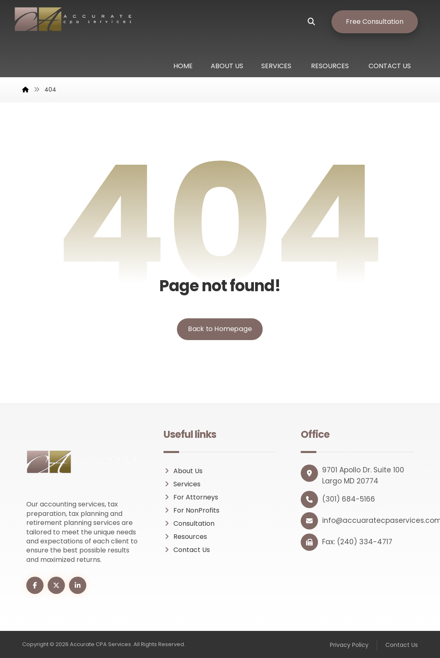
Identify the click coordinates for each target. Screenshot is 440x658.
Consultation (189, 523)
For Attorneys (191, 497)
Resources (185, 536)
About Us (183, 471)
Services (182, 484)
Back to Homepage (220, 329)
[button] (318, 22)
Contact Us (187, 549)
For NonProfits (191, 510)
